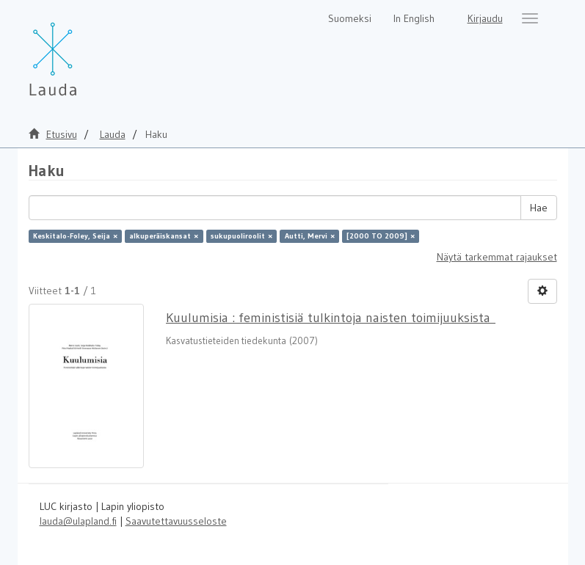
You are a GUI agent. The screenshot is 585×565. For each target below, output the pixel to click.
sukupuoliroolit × (241, 236)
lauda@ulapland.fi (78, 521)
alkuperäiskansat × (163, 236)
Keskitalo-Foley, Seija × (75, 236)
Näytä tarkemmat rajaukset (497, 256)
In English (414, 18)
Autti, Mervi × (310, 236)
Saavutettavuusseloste (176, 521)
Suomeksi (349, 18)
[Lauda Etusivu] (84, 51)
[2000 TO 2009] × (380, 236)
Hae (539, 207)
